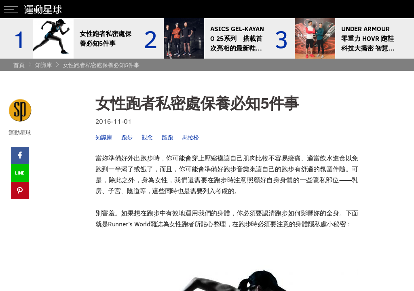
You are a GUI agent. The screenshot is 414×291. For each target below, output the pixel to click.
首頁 (19, 65)
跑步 (127, 137)
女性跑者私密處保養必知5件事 (101, 65)
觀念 (147, 137)
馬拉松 (190, 137)
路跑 (167, 137)
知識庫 (43, 65)
